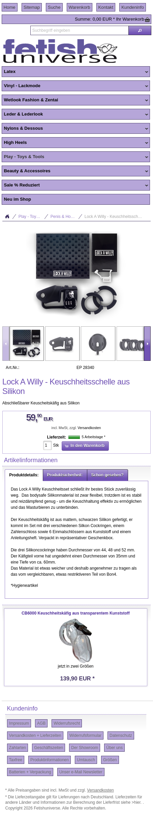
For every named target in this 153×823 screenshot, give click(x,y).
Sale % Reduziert (75, 185)
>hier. (137, 802)
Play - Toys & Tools (75, 157)
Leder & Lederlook (75, 114)
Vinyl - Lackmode (75, 86)
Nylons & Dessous (75, 129)
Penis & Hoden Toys (67, 216)
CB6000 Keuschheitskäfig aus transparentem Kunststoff (76, 613)
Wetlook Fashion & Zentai (75, 100)
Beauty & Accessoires (75, 171)
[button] (139, 30)
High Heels (75, 143)
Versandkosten (89, 428)
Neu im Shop (17, 199)
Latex (75, 72)
